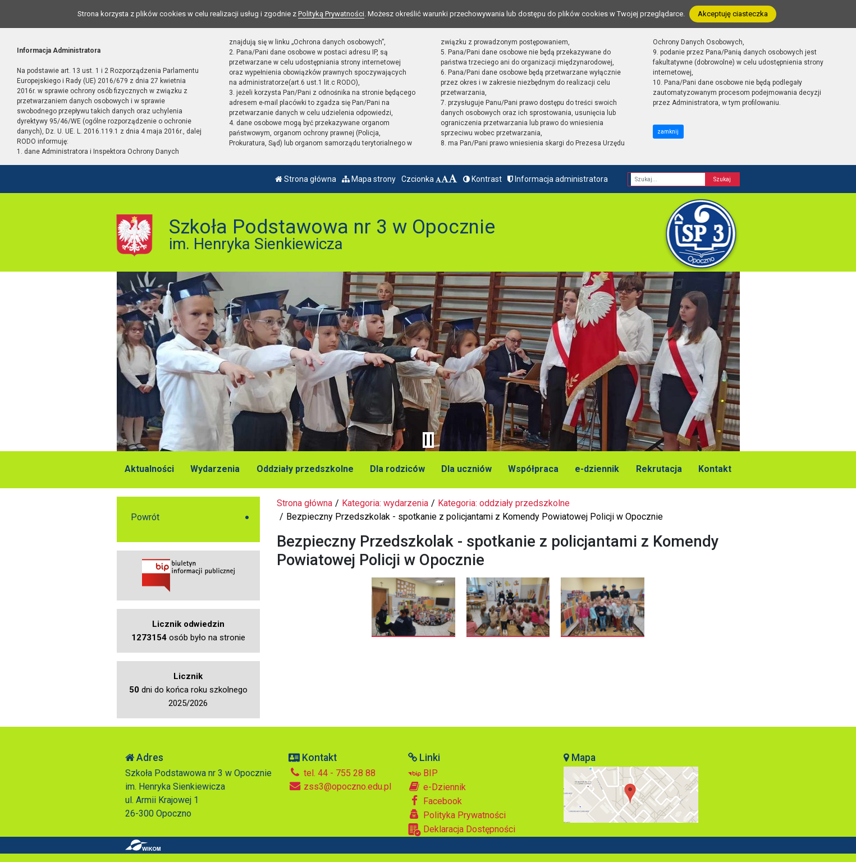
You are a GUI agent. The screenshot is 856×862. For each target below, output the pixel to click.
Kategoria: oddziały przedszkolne (504, 503)
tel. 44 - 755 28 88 (332, 773)
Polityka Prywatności (457, 814)
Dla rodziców (397, 469)
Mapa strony (369, 179)
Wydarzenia (215, 469)
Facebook (435, 800)
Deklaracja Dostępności (461, 829)
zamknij (668, 132)
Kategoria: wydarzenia (385, 503)
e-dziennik (597, 469)
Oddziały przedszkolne (305, 469)
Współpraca (533, 469)
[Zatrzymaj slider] (428, 440)
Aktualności (149, 469)
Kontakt (714, 469)
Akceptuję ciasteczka (733, 14)
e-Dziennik (437, 786)
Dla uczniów (466, 469)
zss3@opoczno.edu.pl (340, 786)
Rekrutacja (659, 469)
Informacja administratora (557, 179)
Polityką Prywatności (331, 14)
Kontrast (482, 179)
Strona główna (305, 179)
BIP (423, 773)
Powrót (145, 517)
